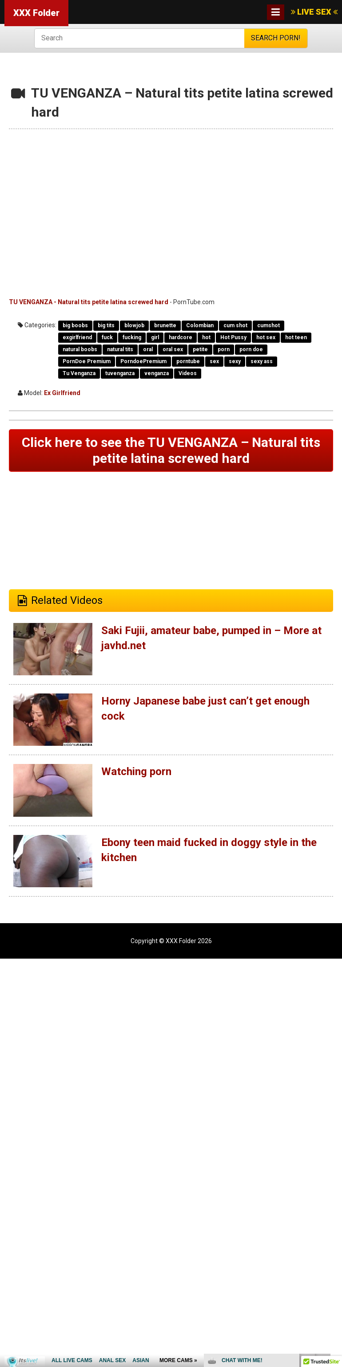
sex (214, 361)
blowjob (134, 325)
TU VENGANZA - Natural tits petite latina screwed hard (88, 302)
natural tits (120, 349)
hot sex (265, 337)
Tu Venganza (79, 373)
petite (200, 349)
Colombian (200, 325)
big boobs (75, 325)
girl (155, 337)
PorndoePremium (143, 361)
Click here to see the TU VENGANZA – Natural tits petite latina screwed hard (171, 450)
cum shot (235, 325)
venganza (156, 373)
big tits (106, 325)
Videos (188, 373)
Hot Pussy (233, 337)
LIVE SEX (314, 11)
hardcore (180, 337)
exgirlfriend (77, 337)
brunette (165, 325)
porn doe (251, 349)
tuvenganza (120, 373)
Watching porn (136, 771)
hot (206, 337)
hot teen (296, 337)
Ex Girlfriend (62, 392)
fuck (107, 337)
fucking (132, 337)
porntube (188, 361)
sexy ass (262, 361)
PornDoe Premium (87, 361)
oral (148, 349)
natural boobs (80, 349)
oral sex (173, 349)
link (334, 1228)
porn (224, 349)
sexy (235, 361)
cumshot (268, 325)
